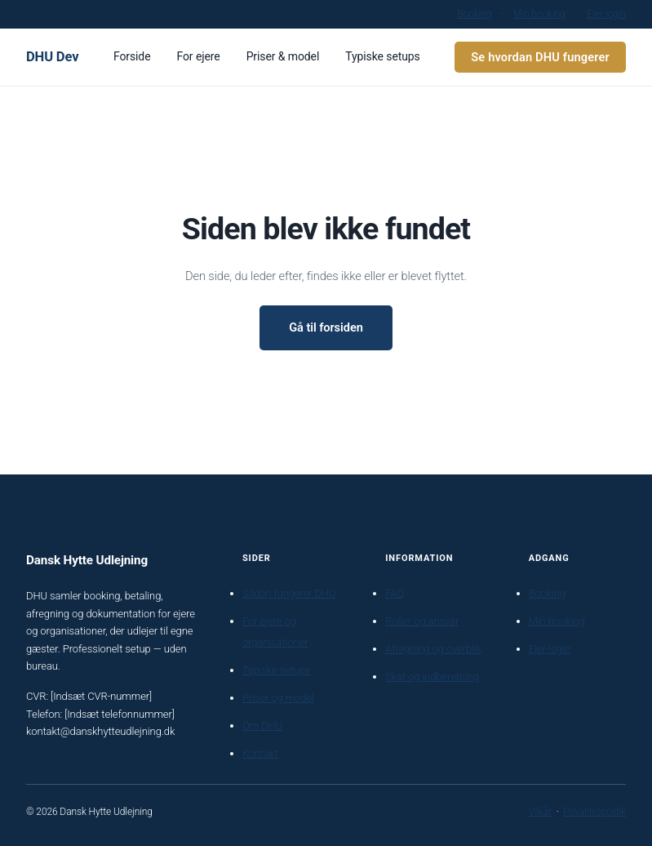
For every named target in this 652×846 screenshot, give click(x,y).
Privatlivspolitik (594, 811)
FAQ (394, 593)
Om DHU (262, 725)
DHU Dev (52, 57)
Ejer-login (606, 14)
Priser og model (278, 698)
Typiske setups (276, 670)
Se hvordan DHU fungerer (540, 57)
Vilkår (540, 811)
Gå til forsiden (326, 327)
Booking (474, 14)
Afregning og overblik (433, 649)
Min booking (539, 14)
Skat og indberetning (432, 676)
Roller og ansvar (422, 621)
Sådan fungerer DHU (289, 593)
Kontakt (259, 753)
